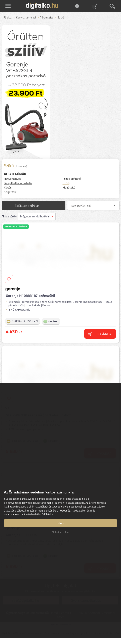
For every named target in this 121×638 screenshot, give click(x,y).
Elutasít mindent (60, 532)
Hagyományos (12, 178)
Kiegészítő (69, 187)
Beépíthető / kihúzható (18, 183)
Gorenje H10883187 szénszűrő (30, 295)
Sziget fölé (10, 192)
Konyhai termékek (26, 17)
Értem (60, 523)
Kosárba (104, 334)
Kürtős (8, 187)
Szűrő (66, 183)
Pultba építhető (72, 178)
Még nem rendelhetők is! (35, 216)
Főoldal (8, 17)
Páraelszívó (47, 17)
